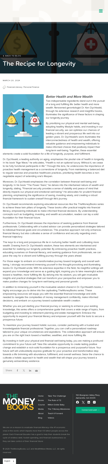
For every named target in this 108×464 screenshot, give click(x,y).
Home (41, 396)
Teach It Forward (55, 413)
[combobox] (9, 461)
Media (41, 409)
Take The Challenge (57, 396)
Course (41, 405)
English (7, 461)
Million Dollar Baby (56, 405)
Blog (40, 418)
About (40, 413)
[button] (100, 11)
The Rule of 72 (54, 400)
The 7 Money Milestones (59, 409)
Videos (51, 418)
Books (41, 400)
